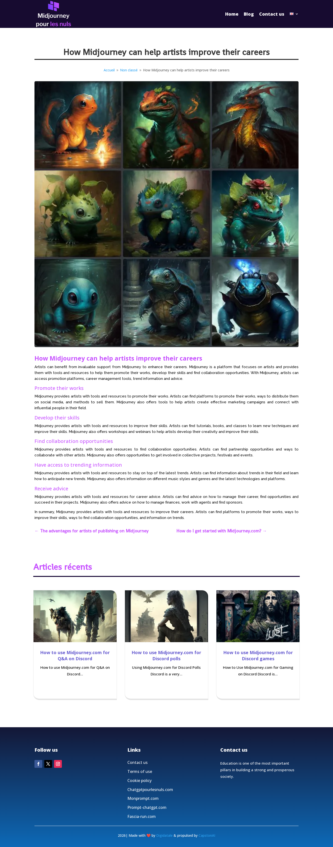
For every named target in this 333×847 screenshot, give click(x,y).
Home (231, 14)
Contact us (271, 14)
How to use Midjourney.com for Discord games (258, 655)
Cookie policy (139, 793)
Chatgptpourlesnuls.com (150, 801)
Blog (249, 14)
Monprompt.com (143, 811)
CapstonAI (207, 835)
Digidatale (164, 835)
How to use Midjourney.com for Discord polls (166, 655)
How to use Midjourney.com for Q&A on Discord (75, 655)
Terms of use (139, 784)
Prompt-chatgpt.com (146, 820)
